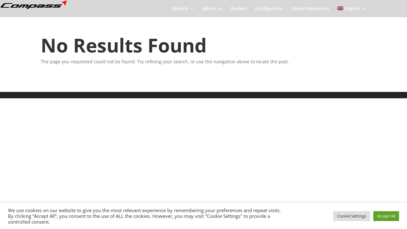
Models (180, 8)
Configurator (269, 8)
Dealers (239, 8)
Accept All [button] (386, 216)
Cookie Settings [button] (351, 216)
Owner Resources (310, 8)
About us (212, 8)
